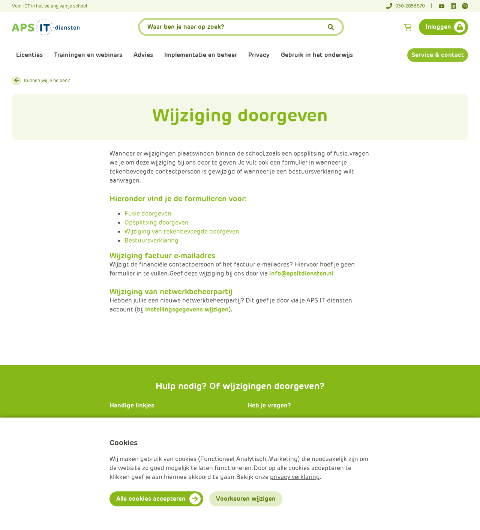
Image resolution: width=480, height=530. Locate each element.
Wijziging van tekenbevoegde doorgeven (181, 231)
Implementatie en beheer (200, 55)
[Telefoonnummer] (409, 5)
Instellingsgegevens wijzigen (187, 309)
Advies (143, 55)
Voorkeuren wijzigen (246, 499)
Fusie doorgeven (147, 213)
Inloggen (438, 27)
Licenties (29, 55)
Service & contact (437, 55)
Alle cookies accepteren (151, 499)
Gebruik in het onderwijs (317, 55)
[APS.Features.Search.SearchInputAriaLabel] (241, 27)
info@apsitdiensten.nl (301, 273)
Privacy (259, 55)
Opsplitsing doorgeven (156, 222)
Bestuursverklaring (151, 240)
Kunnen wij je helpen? (47, 80)
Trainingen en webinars (88, 55)
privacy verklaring (295, 477)
